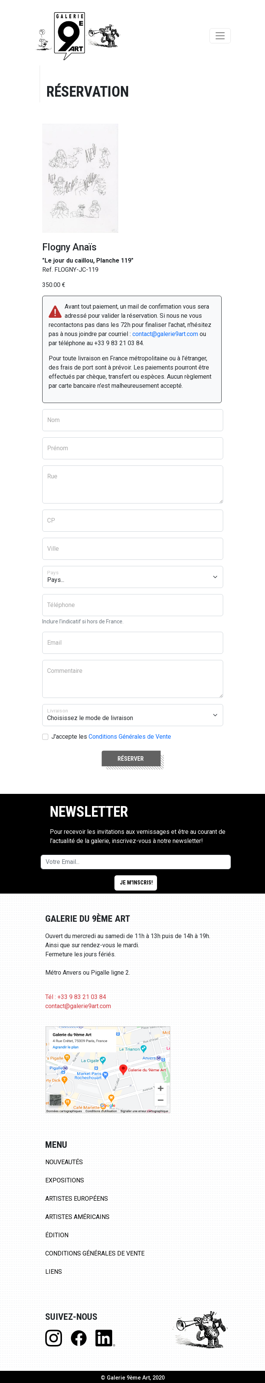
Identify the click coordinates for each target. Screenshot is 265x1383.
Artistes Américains (77, 1216)
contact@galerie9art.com (165, 334)
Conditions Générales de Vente (130, 736)
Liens (53, 1271)
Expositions (64, 1180)
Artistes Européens (76, 1198)
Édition (56, 1235)
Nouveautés (64, 1162)
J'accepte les (111, 736)
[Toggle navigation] (220, 35)
